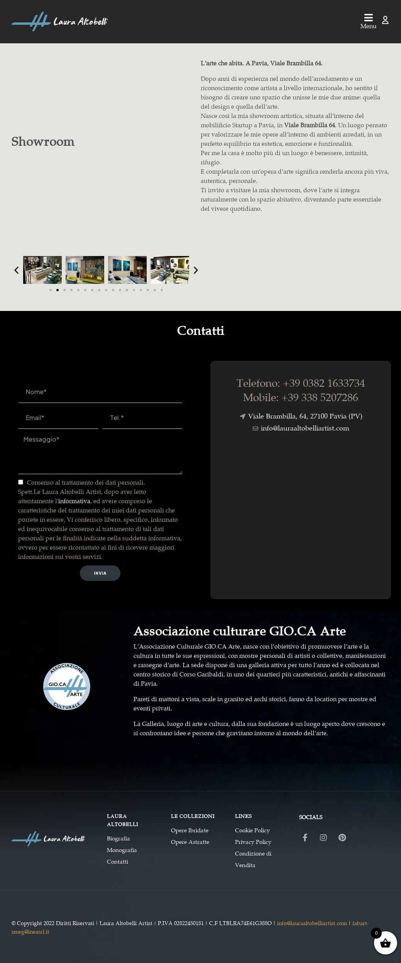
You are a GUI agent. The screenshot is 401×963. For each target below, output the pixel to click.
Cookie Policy (252, 830)
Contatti (117, 862)
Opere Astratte (190, 842)
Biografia (118, 838)
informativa (74, 501)
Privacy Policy (253, 842)
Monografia (122, 850)
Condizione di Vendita (253, 859)
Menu (368, 26)
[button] (16, 270)
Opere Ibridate (189, 830)
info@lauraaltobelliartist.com (312, 923)
